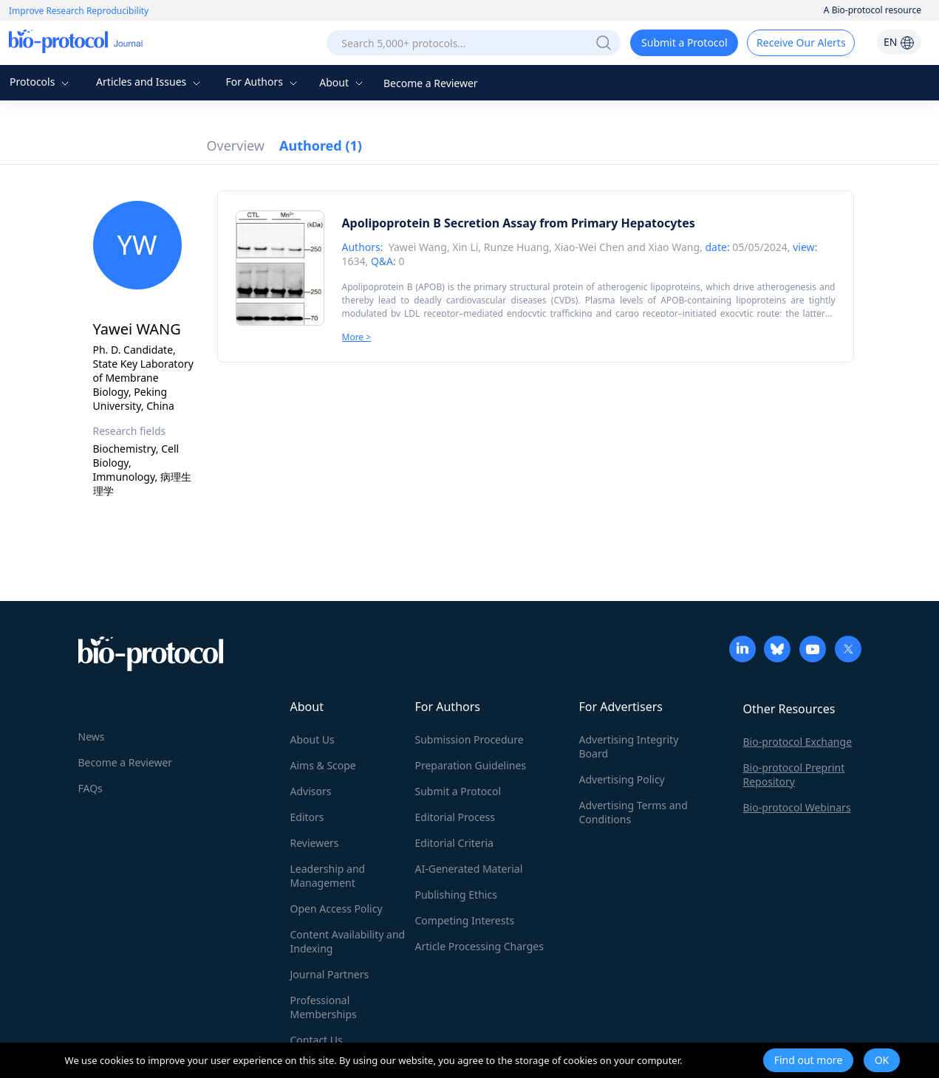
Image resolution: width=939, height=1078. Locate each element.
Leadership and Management (328, 876)
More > (357, 337)
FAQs (90, 788)
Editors (307, 817)
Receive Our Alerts (801, 42)
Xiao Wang (674, 247)
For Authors (262, 82)
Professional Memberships (323, 1007)
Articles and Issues (150, 82)
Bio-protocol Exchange (798, 742)
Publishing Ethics (456, 895)
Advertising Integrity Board (629, 746)
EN (899, 42)
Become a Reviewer (430, 83)
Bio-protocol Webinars (797, 807)
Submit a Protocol (684, 42)
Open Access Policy (336, 909)
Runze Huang (516, 247)
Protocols (41, 82)
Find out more (808, 1060)
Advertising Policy (622, 779)
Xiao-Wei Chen (589, 247)
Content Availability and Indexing (348, 941)
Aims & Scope (323, 765)
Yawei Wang (418, 247)
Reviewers (314, 843)
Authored (320, 145)
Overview (236, 145)
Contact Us (316, 1040)
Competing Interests (465, 920)
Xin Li (465, 247)
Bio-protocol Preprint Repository (794, 775)
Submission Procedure (469, 739)
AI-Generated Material (469, 869)
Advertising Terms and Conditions (633, 812)
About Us (312, 739)
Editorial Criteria (454, 843)
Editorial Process (455, 817)
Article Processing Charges (479, 946)
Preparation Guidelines (471, 765)
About (342, 82)
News (91, 736)
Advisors (311, 791)
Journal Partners (329, 974)
